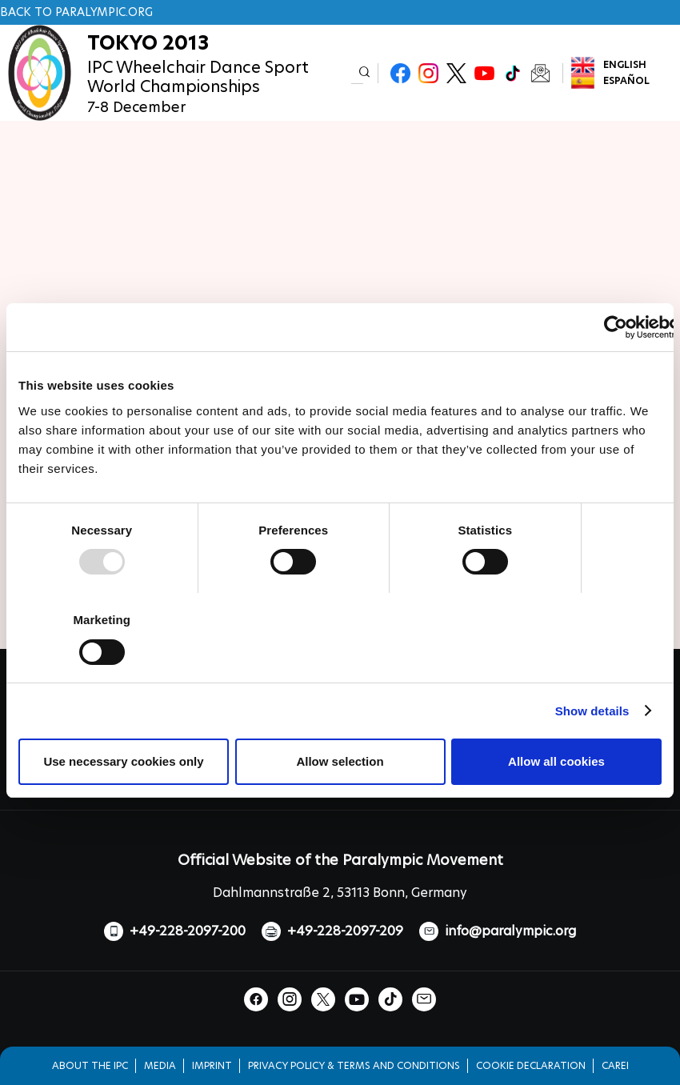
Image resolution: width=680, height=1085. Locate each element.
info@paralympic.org (510, 931)
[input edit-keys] (357, 73)
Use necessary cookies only (123, 761)
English (624, 64)
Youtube (484, 73)
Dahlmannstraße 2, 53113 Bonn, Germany (340, 892)
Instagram (428, 73)
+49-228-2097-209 (345, 931)
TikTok (512, 73)
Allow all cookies (556, 761)
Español (626, 80)
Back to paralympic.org (76, 12)
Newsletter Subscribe (540, 73)
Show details (592, 711)
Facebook (400, 73)
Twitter (456, 73)
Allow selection (339, 761)
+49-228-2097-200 (188, 931)
